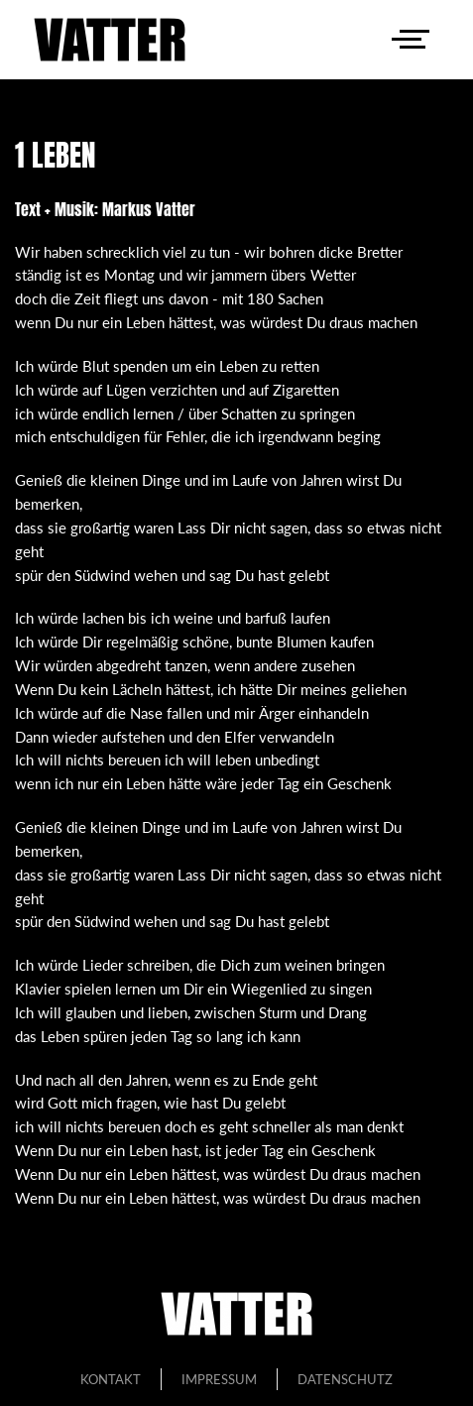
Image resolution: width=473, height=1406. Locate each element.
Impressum (219, 1379)
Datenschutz (345, 1379)
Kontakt (110, 1379)
